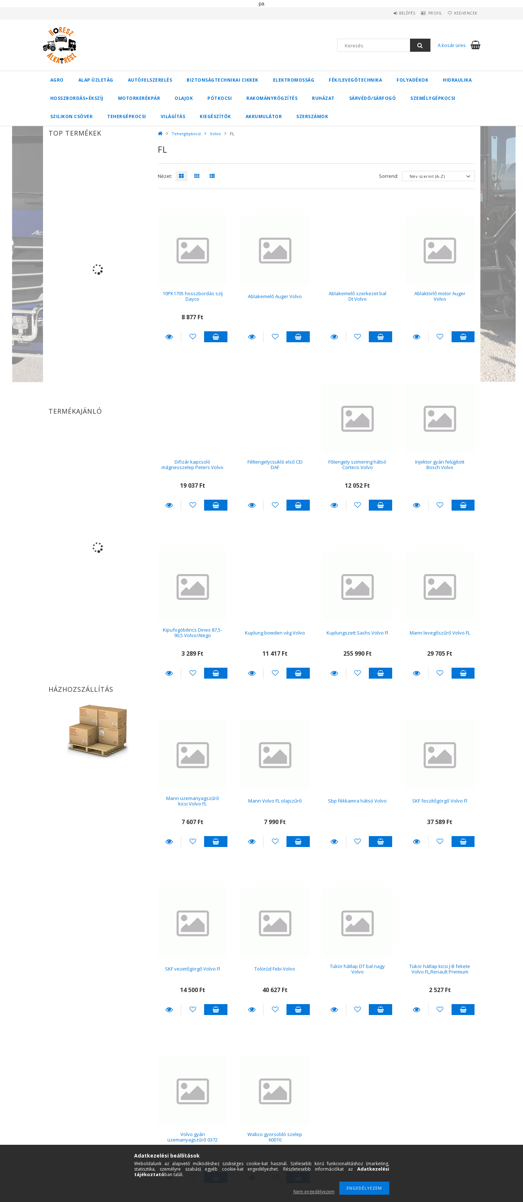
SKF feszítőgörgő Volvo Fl (439, 800)
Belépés (394, 13)
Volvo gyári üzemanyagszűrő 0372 (192, 1137)
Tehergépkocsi (126, 116)
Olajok (184, 98)
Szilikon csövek (71, 116)
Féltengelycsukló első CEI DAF (275, 464)
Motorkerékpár (139, 98)
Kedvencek (463, 13)
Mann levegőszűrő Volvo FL (440, 632)
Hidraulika (457, 80)
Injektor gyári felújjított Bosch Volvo (439, 464)
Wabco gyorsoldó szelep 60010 (274, 1137)
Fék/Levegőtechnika (355, 80)
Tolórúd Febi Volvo (274, 968)
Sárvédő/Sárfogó (372, 98)
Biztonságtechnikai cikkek (222, 80)
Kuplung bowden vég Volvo (275, 632)
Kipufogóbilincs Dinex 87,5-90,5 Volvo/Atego (192, 633)
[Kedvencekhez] (192, 336)
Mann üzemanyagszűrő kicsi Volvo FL (192, 801)
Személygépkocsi (433, 98)
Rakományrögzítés (271, 98)
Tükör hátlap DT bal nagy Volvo (357, 969)
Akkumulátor (264, 116)
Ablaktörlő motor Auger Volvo (439, 296)
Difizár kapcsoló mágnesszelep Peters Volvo (192, 464)
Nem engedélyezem (314, 1192)
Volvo (215, 133)
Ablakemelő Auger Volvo (275, 296)
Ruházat (323, 98)
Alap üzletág (95, 80)
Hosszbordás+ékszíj (77, 98)
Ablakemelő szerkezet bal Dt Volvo (357, 296)
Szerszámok (312, 116)
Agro (57, 80)
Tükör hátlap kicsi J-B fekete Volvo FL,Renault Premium (439, 969)
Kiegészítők (215, 116)
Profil (427, 13)
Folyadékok (412, 80)
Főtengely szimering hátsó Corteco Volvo (357, 464)
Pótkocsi (219, 98)
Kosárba (215, 336)
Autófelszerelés (150, 80)
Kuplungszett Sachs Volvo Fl (357, 632)
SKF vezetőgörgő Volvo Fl (192, 968)
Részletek (169, 336)
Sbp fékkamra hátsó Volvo (357, 800)
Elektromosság (294, 80)
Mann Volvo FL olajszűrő (275, 800)
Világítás (173, 116)
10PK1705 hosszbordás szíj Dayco (193, 296)
